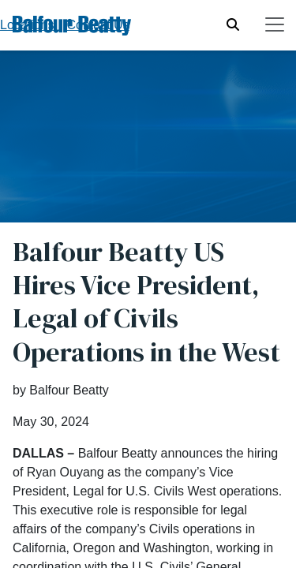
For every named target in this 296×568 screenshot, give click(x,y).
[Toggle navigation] (275, 24)
